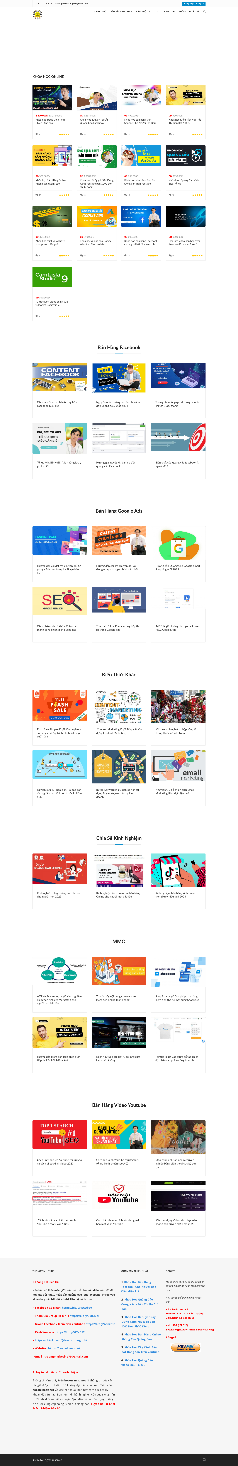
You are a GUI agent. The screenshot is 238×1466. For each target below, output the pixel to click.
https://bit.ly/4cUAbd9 (77, 1307)
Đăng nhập (189, 3)
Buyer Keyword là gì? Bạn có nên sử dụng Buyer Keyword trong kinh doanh (117, 793)
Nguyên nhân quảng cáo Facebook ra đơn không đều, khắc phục (118, 403)
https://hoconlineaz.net (64, 1348)
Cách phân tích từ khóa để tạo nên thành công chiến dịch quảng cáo (57, 627)
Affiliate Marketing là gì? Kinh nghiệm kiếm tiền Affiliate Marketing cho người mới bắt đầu (59, 1000)
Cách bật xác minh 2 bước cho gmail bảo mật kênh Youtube (117, 1222)
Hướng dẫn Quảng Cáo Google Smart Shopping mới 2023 (177, 567)
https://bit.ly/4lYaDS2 (70, 1332)
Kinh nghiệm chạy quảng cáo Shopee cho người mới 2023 (59, 894)
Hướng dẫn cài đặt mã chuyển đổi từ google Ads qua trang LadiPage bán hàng (59, 569)
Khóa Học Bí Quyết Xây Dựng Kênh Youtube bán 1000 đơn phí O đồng (97, 183)
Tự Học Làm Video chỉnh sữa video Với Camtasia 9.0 (52, 303)
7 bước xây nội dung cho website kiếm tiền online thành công (116, 998)
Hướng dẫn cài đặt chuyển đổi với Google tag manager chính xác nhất (117, 567)
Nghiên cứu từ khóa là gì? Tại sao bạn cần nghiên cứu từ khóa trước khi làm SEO (59, 793)
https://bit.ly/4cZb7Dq (100, 1324)
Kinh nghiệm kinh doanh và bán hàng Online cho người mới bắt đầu (118, 894)
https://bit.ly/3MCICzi (84, 1316)
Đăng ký (200, 3)
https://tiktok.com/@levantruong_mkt (61, 1340)
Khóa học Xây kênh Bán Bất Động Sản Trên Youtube (140, 182)
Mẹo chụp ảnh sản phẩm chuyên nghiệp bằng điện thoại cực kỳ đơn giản (176, 1163)
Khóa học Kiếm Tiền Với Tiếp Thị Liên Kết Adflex (185, 121)
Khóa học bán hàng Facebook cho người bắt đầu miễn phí (140, 242)
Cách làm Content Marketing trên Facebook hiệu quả (57, 403)
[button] (204, 11)
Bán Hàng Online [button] (121, 11)
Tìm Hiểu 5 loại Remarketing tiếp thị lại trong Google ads (117, 627)
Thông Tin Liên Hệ (189, 11)
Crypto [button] (169, 11)
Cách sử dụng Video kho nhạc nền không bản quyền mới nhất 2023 (176, 1222)
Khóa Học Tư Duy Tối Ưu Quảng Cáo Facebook (94, 121)
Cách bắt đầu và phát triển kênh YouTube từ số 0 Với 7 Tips (56, 1222)
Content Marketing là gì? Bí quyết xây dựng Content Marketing (119, 731)
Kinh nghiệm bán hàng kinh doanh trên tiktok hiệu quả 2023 (175, 894)
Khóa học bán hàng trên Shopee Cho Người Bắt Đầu (140, 121)
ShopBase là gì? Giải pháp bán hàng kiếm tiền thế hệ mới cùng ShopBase (177, 998)
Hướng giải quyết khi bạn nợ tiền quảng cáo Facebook (116, 464)
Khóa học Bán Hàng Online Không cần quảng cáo (51, 182)
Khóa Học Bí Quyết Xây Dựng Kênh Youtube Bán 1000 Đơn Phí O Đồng (138, 1321)
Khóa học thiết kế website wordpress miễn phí (50, 242)
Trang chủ (100, 11)
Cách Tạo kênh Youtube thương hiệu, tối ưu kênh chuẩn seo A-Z (118, 1161)
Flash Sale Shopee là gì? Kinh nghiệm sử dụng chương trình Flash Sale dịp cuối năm (59, 733)
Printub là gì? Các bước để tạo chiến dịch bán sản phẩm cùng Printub (176, 1058)
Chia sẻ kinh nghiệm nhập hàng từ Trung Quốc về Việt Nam (176, 731)
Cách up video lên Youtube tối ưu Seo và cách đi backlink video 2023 (59, 1161)
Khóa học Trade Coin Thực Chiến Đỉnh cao (50, 121)
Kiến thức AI (143, 11)
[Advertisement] (119, 47)
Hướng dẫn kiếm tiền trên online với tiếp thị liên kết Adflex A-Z (58, 1058)
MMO (157, 11)
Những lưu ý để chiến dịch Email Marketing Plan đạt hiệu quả (174, 791)
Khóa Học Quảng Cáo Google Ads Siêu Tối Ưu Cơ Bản (139, 1304)
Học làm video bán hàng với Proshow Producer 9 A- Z (184, 242)
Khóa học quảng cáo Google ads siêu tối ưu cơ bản (96, 242)
